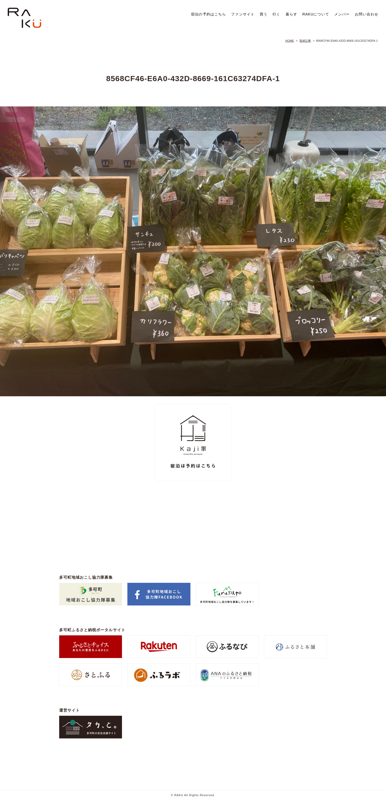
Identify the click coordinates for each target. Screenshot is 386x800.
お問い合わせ (366, 14)
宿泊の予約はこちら (208, 14)
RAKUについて (315, 14)
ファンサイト (243, 14)
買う (263, 14)
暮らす (291, 14)
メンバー (342, 14)
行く (276, 14)
